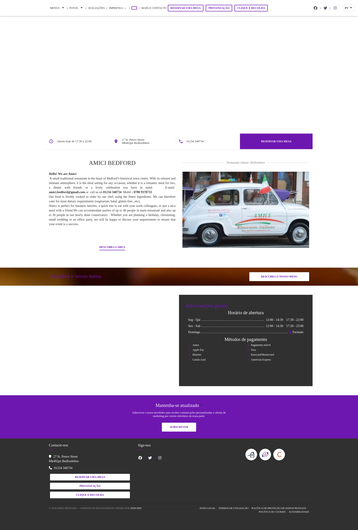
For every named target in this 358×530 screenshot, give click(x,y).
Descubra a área (112, 247)
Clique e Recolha (251, 8)
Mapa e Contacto (153, 8)
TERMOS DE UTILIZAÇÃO (234, 508)
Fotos (76, 8)
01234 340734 (199, 141)
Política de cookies (274, 512)
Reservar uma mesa (186, 8)
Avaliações (96, 8)
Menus (57, 8)
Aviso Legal (208, 508)
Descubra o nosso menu (279, 276)
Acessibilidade (299, 512)
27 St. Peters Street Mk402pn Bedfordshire (138, 141)
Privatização (218, 8)
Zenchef (136, 508)
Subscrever (179, 427)
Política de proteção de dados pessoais (280, 508)
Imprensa (116, 8)
